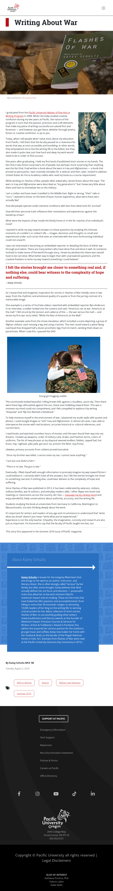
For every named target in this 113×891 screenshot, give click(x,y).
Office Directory (48, 775)
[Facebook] (20, 793)
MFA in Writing (24, 682)
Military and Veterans (69, 682)
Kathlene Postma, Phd (56, 878)
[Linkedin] (93, 793)
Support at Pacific (53, 718)
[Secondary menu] (103, 8)
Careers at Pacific (49, 768)
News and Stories (14, 98)
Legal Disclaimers (56, 860)
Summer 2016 (24, 693)
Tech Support (47, 737)
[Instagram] (38, 793)
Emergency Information (52, 729)
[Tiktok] (75, 793)
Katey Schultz (29, 577)
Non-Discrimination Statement (56, 752)
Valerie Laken (56, 881)
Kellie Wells (57, 885)
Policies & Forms (49, 760)
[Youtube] (57, 793)
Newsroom (46, 745)
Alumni (45, 682)
